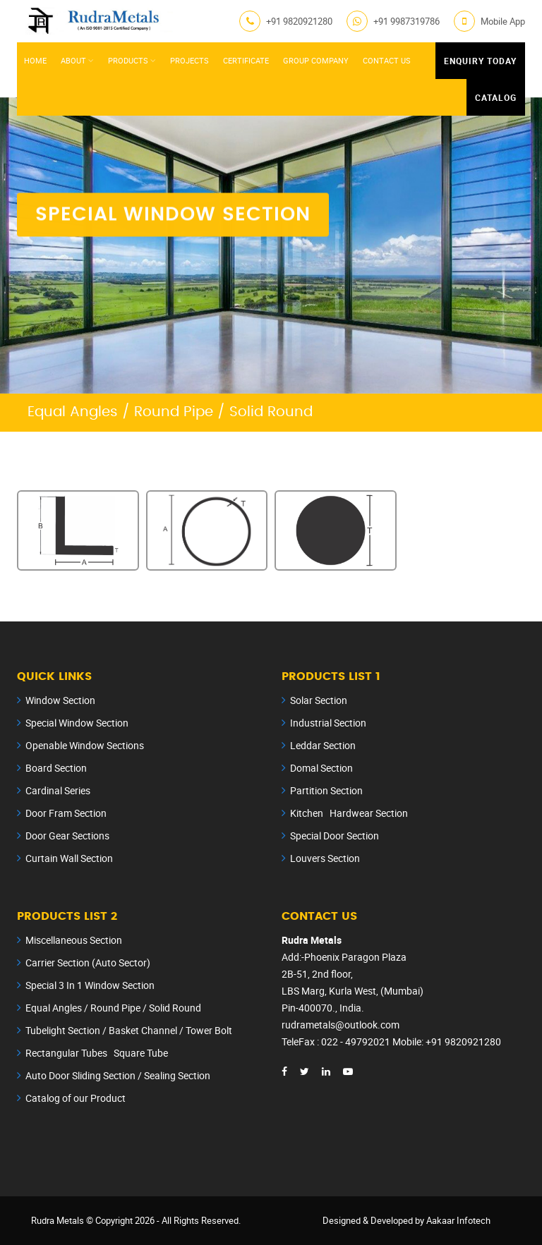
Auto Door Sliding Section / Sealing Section (117, 1075)
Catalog (496, 97)
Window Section (60, 700)
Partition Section (326, 790)
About (73, 60)
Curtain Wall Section (69, 858)
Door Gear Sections (67, 835)
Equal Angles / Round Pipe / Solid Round (113, 1007)
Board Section (56, 768)
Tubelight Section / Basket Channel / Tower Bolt (128, 1030)
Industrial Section (328, 722)
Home (35, 60)
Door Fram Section (66, 813)
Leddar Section (323, 745)
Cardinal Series (57, 790)
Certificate (246, 60)
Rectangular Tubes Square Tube (96, 1052)
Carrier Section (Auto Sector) (87, 962)
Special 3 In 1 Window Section (90, 985)
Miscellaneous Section (73, 940)
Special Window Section (76, 722)
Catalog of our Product (75, 1098)
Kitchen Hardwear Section (349, 813)
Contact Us (387, 60)
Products (128, 60)
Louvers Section (325, 858)
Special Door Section (334, 835)
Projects (189, 60)
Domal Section (321, 768)
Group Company (316, 60)
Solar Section (318, 700)
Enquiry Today (480, 60)
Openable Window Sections (84, 745)
